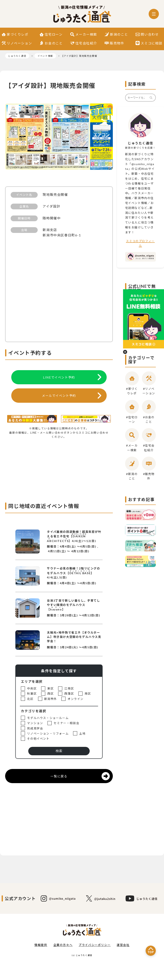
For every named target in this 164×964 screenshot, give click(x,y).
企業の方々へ (63, 945)
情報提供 (40, 945)
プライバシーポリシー (95, 945)
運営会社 (123, 945)
